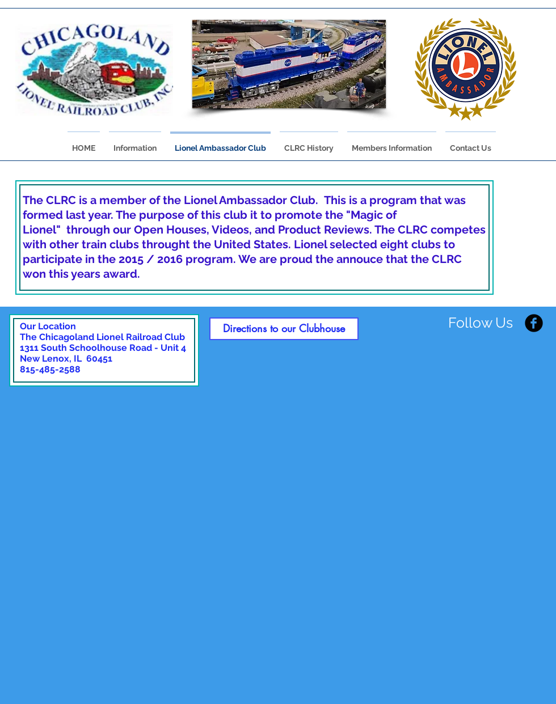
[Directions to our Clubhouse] (284, 328)
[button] (289, 64)
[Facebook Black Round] (534, 323)
